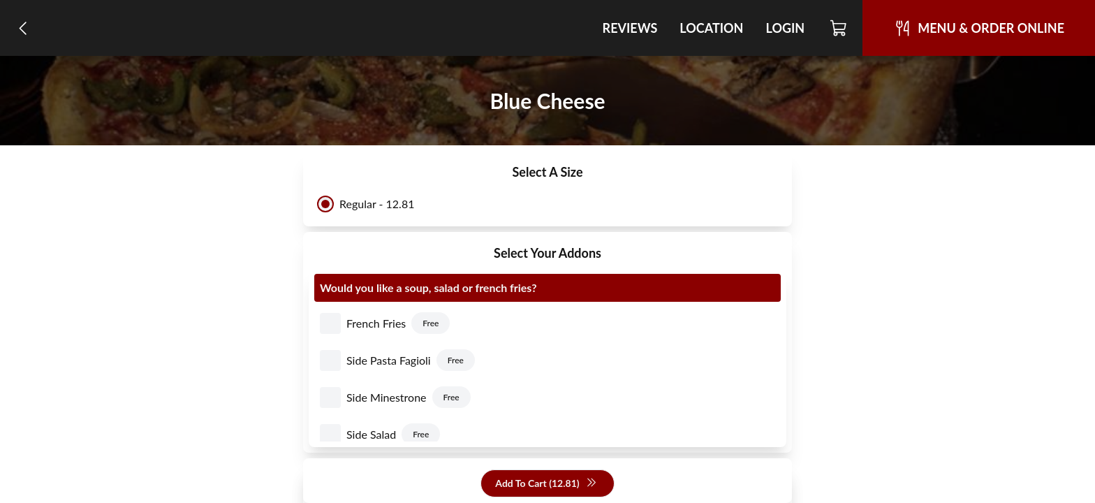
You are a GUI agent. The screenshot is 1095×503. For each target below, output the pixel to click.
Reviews (630, 28)
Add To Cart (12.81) (545, 483)
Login (784, 28)
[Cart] (839, 28)
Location (711, 28)
